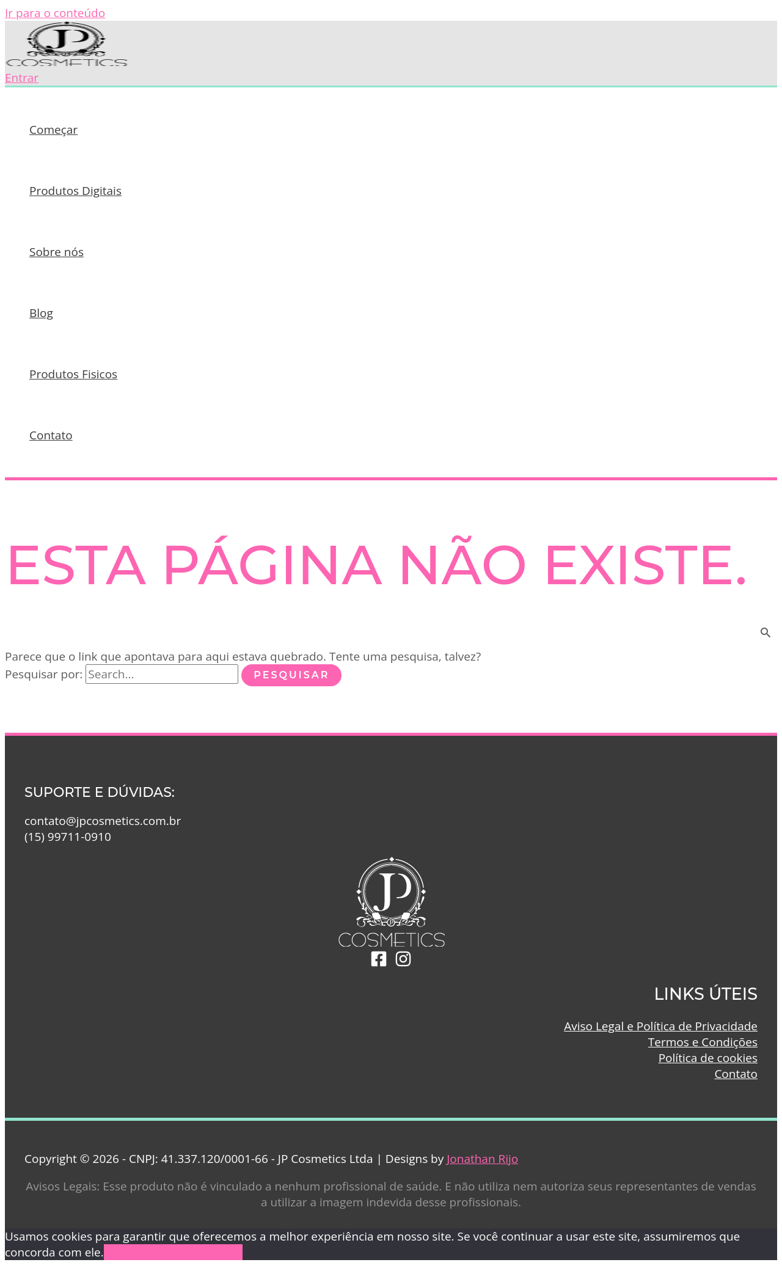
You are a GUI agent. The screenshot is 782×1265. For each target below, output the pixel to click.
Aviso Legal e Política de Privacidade (661, 1026)
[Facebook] (378, 963)
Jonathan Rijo (482, 1159)
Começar (53, 130)
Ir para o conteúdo (55, 13)
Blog (41, 313)
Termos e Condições (703, 1042)
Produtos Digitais (75, 191)
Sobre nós (56, 252)
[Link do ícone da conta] (21, 78)
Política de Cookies (191, 1252)
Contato (51, 435)
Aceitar (123, 1252)
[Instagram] (403, 963)
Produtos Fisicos (73, 374)
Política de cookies (708, 1058)
